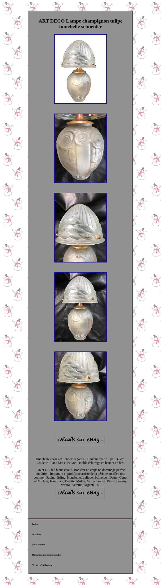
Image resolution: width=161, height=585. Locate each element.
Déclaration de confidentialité (46, 554)
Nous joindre (38, 544)
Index (35, 524)
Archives (36, 534)
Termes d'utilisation (42, 565)
